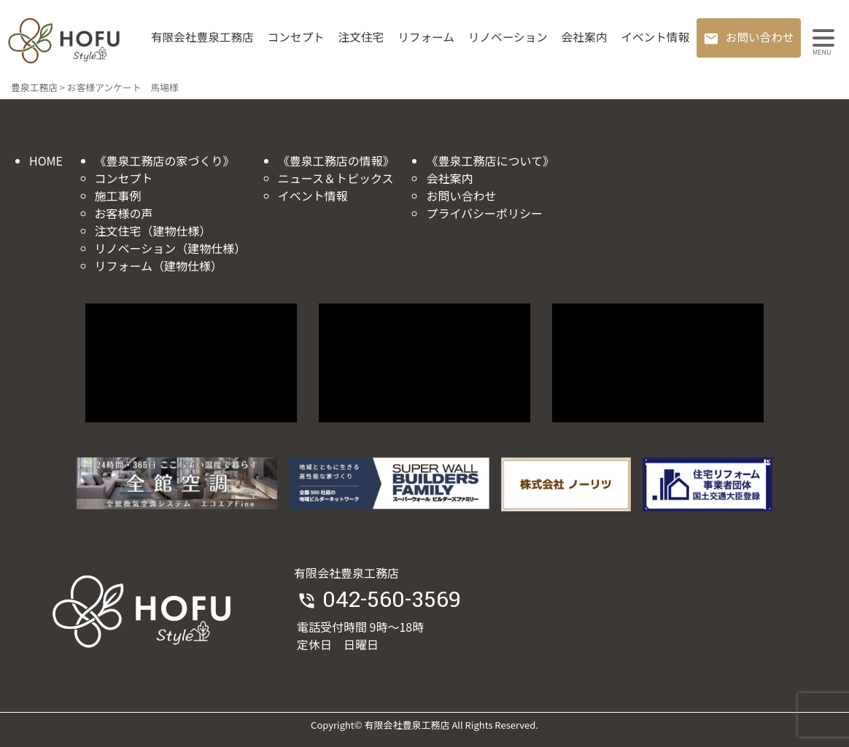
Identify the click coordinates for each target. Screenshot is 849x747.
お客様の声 (124, 213)
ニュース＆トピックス (336, 178)
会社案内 (585, 36)
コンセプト (296, 36)
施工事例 (118, 195)
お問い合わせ (760, 36)
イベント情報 (655, 36)
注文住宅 (361, 36)
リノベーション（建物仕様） (171, 248)
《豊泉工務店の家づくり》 (165, 160)
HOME (46, 160)
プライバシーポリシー (484, 213)
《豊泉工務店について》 (490, 160)
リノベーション (508, 36)
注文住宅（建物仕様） (153, 230)
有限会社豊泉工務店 (202, 36)
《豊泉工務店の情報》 (336, 160)
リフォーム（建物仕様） (159, 265)
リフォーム (426, 36)
